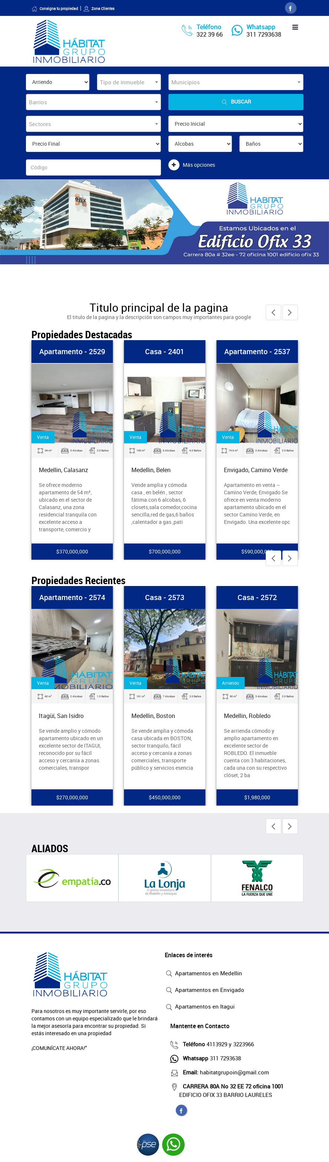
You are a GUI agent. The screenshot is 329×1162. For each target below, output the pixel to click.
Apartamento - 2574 (72, 597)
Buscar (236, 102)
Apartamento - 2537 (257, 351)
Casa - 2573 (164, 597)
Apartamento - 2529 (72, 351)
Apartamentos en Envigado (204, 990)
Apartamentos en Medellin (203, 973)
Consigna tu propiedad (54, 8)
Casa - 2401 (164, 351)
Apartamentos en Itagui (200, 1007)
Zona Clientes (98, 8)
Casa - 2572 (257, 597)
